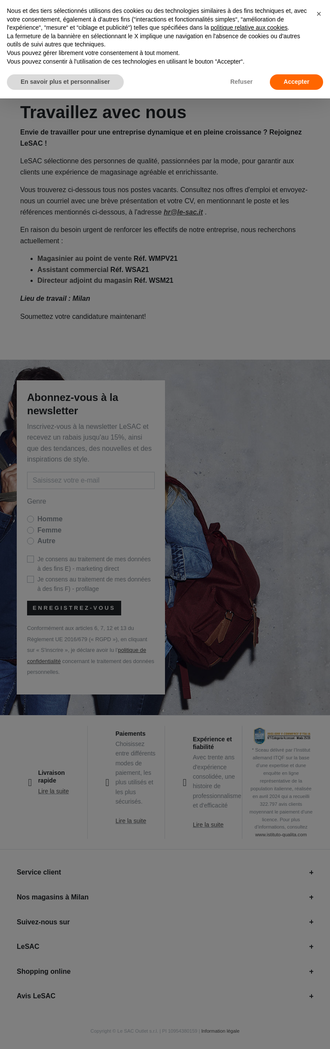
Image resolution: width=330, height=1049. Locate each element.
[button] (319, 14)
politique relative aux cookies (249, 27)
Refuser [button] (241, 81)
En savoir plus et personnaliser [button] (65, 81)
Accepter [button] (296, 81)
